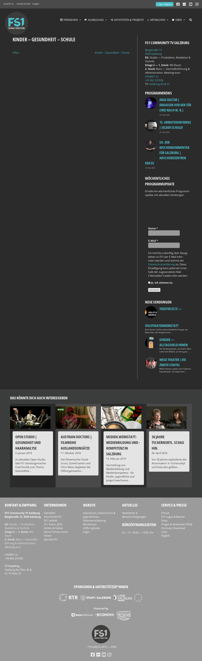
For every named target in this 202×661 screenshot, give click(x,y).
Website (89, 505)
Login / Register (164, 4)
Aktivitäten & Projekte (129, 20)
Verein (48, 535)
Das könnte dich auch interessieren (39, 397)
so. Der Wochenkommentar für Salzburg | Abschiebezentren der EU (167, 152)
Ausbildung (96, 20)
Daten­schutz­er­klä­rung (161, 264)
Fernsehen (71, 20)
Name (153, 228)
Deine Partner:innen (56, 532)
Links (164, 532)
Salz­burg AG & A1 (159, 84)
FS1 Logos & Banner (173, 516)
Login (86, 532)
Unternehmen (55, 505)
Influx (16, 52)
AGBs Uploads (91, 528)
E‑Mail (153, 240)
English (36, 3)
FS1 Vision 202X (53, 524)
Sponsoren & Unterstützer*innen (101, 586)
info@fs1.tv (8, 3)
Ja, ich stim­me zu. (160, 282)
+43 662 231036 (23, 3)
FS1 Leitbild (50, 520)
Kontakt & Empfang (20, 505)
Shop (164, 520)
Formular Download (173, 528)
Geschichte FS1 (53, 516)
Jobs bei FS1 (51, 539)
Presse (165, 513)
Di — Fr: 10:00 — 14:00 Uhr (138, 532)
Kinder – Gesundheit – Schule (112, 52)
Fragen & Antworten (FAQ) (176, 524)
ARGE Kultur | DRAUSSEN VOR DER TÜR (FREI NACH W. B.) (175, 104)
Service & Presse (174, 505)
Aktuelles (130, 505)
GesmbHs (50, 513)
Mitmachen (157, 20)
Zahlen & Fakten (53, 528)
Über (178, 20)
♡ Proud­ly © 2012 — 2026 (101, 647)
